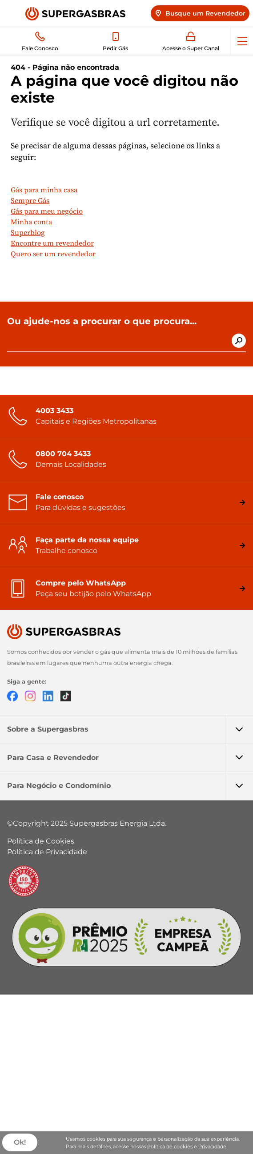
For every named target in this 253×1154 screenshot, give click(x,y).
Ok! (20, 1142)
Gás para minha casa (44, 190)
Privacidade (212, 1146)
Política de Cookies (40, 841)
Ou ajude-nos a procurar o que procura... (102, 321)
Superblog (28, 232)
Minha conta (31, 222)
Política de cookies (170, 1146)
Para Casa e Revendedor (130, 758)
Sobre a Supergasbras (130, 729)
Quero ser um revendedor (53, 254)
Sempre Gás (30, 200)
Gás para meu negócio (47, 211)
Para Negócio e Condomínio (130, 786)
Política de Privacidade (47, 852)
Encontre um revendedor (52, 243)
